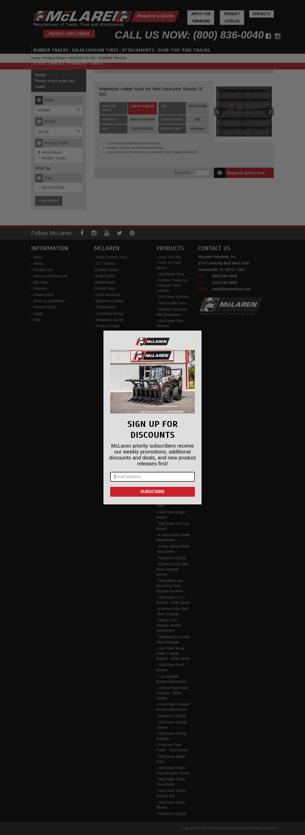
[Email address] (152, 477)
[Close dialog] (196, 335)
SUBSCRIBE (152, 491)
